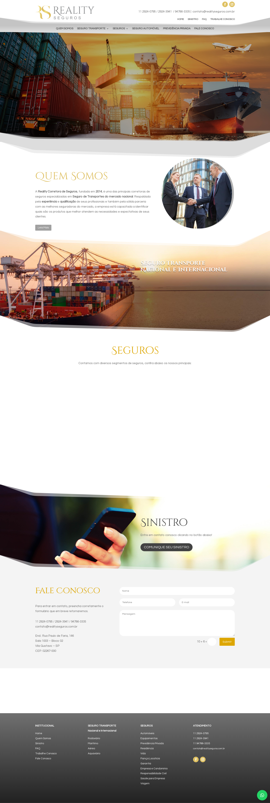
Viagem (144, 783)
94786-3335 (182, 11)
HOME (180, 19)
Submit (227, 641)
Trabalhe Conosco (46, 753)
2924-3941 (165, 11)
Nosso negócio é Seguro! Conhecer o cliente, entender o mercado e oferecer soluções (185, 80)
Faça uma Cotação (159, 105)
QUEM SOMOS (64, 28)
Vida (143, 753)
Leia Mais (43, 227)
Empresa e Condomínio (154, 768)
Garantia (145, 763)
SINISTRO (193, 19)
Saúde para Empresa (152, 778)
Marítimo (93, 743)
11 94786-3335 (201, 743)
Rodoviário (94, 738)
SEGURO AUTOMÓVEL (145, 28)
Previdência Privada (152, 743)
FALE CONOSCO (204, 28)
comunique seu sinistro (166, 547)
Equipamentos (148, 738)
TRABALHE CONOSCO (222, 19)
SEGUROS (119, 28)
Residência (147, 748)
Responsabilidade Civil (153, 773)
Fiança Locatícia (150, 758)
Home (38, 733)
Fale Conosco (43, 758)
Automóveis (147, 733)
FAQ (204, 19)
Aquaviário (94, 753)
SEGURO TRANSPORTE (91, 28)
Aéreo (91, 748)
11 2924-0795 (147, 11)
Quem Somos (43, 738)
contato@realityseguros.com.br (214, 11)
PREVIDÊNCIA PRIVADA (176, 28)
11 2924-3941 (201, 738)
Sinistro (39, 743)
